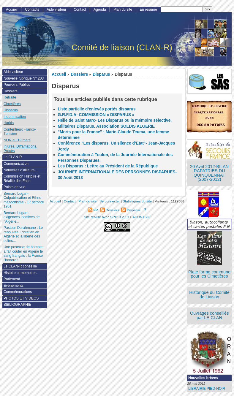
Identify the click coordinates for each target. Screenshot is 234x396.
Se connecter (109, 201)
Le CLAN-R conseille (20, 266)
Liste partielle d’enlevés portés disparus (97, 109)
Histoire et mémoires (20, 273)
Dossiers (79, 74)
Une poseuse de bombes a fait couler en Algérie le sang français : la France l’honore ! (23, 253)
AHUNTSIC (141, 217)
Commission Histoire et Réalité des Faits (22, 178)
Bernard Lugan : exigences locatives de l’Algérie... (22, 217)
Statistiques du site (137, 201)
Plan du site (122, 9)
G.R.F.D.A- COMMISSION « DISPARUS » (96, 115)
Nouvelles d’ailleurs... (20, 170)
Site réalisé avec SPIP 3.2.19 (106, 217)
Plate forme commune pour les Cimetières (209, 274)
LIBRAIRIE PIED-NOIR (206, 389)
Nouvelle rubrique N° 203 (24, 78)
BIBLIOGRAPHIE (17, 304)
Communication (16, 163)
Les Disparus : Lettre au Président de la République (108, 166)
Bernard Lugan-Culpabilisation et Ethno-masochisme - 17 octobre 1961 (24, 200)
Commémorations (18, 292)
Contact (80, 9)
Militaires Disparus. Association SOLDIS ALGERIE (106, 126)
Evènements (13, 285)
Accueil (59, 74)
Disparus (101, 74)
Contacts (32, 9)
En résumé (148, 9)
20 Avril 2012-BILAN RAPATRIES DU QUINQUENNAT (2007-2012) (209, 173)
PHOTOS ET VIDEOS (21, 298)
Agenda (100, 9)
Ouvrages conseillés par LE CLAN (209, 315)
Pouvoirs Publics (17, 85)
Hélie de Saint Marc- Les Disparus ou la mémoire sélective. (115, 120)
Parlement (12, 279)
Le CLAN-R (13, 157)
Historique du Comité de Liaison (209, 294)
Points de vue (14, 187)
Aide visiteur (56, 9)
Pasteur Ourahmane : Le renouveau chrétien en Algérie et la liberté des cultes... (23, 234)
